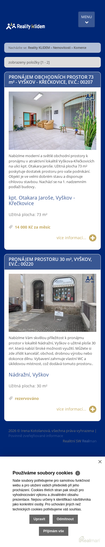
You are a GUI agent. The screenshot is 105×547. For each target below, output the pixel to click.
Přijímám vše (53, 531)
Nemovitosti (62, 47)
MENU (86, 19)
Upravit (39, 519)
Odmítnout (65, 519)
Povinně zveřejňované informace (35, 435)
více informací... (76, 238)
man (89, 440)
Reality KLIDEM (39, 47)
